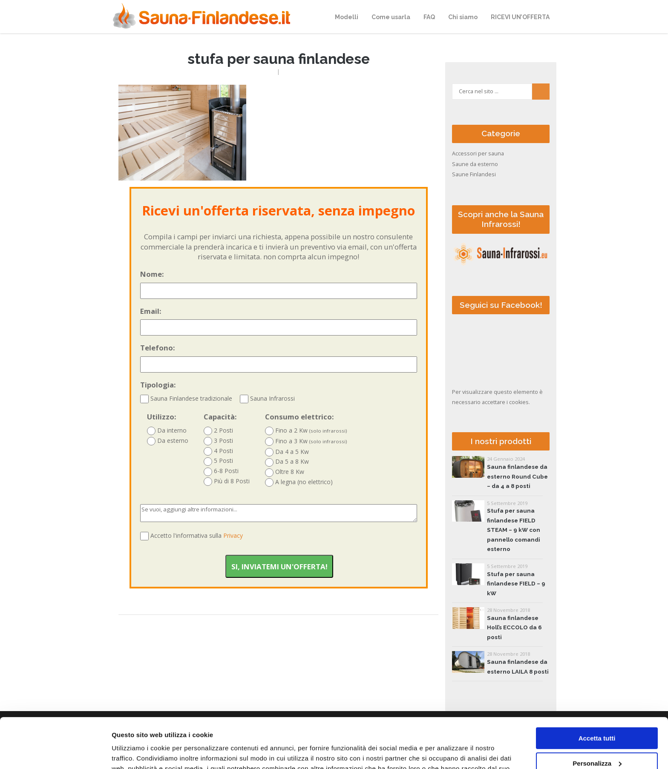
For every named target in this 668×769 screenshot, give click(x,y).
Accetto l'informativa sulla (196, 535)
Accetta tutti (597, 688)
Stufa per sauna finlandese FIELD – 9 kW (516, 584)
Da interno (167, 430)
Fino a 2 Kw (306, 430)
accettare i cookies (505, 402)
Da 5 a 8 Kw (287, 461)
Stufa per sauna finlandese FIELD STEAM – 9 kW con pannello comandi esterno (513, 530)
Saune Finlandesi (474, 174)
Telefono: (278, 358)
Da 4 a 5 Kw (287, 452)
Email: (278, 321)
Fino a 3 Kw (306, 441)
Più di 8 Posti (227, 481)
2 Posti (218, 430)
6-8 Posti (221, 471)
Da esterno (167, 440)
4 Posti (218, 451)
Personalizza (597, 713)
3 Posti (218, 440)
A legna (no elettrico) (299, 482)
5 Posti (218, 460)
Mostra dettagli (135, 752)
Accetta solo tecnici (597, 738)
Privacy (233, 535)
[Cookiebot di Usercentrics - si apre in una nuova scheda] (55, 752)
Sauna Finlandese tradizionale (186, 398)
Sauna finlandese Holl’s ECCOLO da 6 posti (514, 627)
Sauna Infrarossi (267, 398)
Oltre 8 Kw (284, 472)
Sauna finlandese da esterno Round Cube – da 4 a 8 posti (517, 476)
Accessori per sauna (478, 153)
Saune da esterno (475, 164)
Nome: (278, 284)
